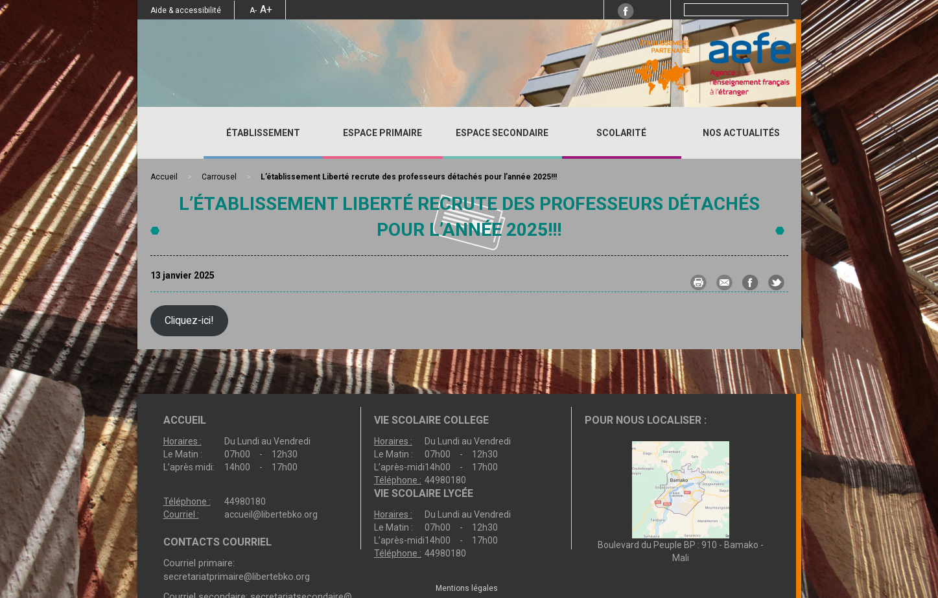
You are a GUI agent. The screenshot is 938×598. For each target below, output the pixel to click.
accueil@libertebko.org (271, 514)
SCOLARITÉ (621, 133)
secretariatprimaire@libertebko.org (236, 576)
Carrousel (219, 176)
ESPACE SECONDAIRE (502, 133)
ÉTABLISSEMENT (263, 133)
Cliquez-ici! (189, 320)
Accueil (170, 133)
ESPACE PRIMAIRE (382, 133)
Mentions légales (467, 588)
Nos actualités (741, 133)
